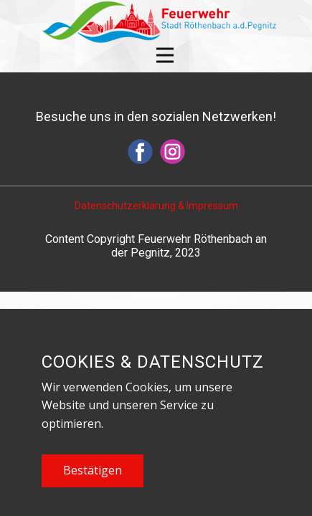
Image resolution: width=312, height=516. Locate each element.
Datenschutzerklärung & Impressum (156, 205)
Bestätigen (92, 470)
